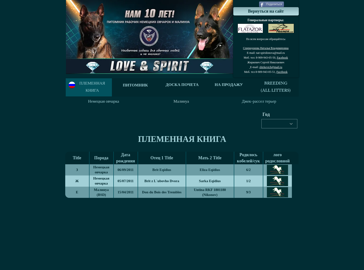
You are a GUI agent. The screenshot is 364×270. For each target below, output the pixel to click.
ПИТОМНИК (135, 85)
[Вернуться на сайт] (266, 11)
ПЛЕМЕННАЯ (92, 83)
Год (266, 114)
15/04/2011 (126, 192)
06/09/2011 (126, 170)
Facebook (282, 57)
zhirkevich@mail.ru (270, 67)
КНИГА (92, 91)
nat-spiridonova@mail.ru (270, 53)
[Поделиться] (271, 4)
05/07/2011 (126, 181)
